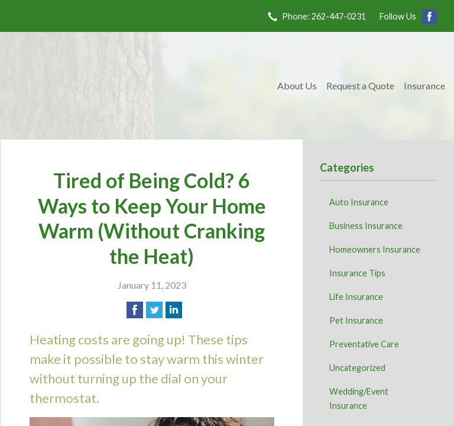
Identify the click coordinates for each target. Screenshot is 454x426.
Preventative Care (364, 344)
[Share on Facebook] (135, 310)
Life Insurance (356, 297)
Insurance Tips (357, 273)
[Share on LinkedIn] (174, 310)
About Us (297, 85)
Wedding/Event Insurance (358, 398)
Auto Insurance (358, 202)
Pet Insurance (356, 320)
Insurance (424, 85)
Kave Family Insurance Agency (137, 86)
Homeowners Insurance (374, 249)
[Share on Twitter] (154, 310)
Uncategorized (357, 368)
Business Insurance (366, 226)
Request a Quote (360, 85)
